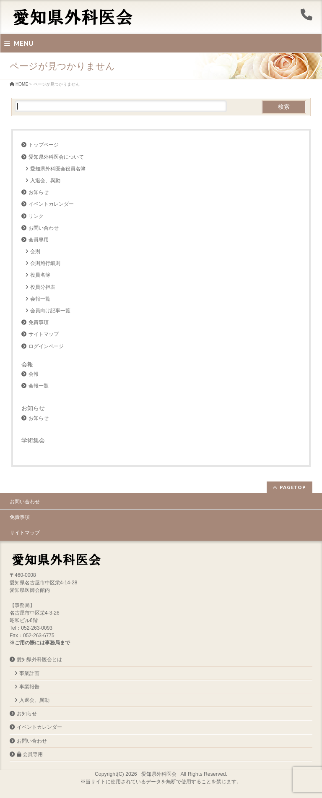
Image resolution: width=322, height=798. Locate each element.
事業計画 (29, 673)
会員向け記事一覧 (50, 311)
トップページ (44, 145)
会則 (35, 251)
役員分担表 (42, 287)
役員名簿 (40, 275)
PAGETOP (293, 487)
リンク (36, 216)
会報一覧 (40, 299)
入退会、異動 (45, 180)
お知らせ (39, 192)
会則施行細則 (45, 263)
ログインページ (46, 346)
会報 (27, 364)
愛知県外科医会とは (39, 659)
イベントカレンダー (51, 204)
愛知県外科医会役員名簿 (58, 169)
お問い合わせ (44, 228)
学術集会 (33, 440)
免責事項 (39, 322)
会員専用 (39, 240)
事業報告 (29, 687)
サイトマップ (44, 334)
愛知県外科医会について (56, 157)
